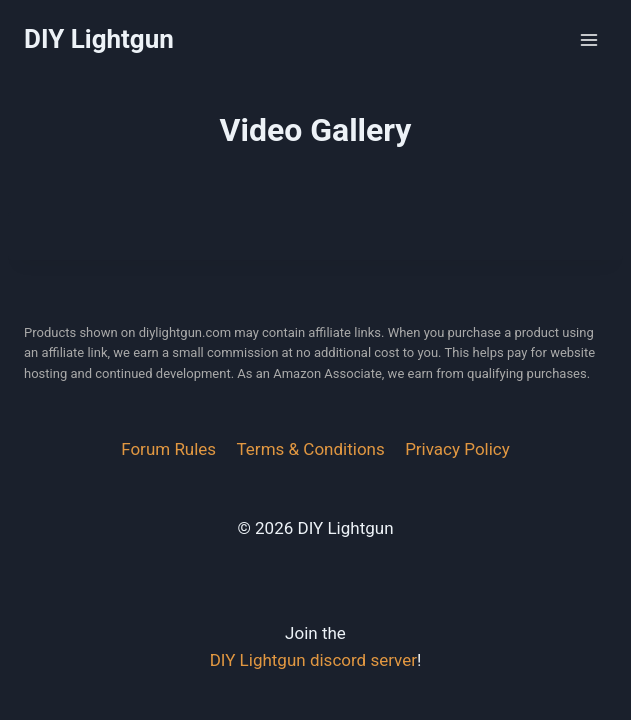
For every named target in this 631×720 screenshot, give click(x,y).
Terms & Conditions (311, 449)
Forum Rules (168, 449)
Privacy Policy (457, 449)
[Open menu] (588, 39)
